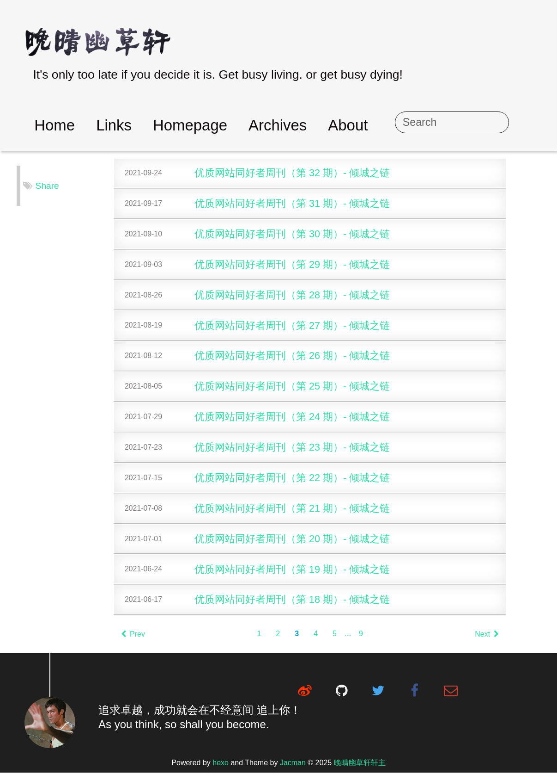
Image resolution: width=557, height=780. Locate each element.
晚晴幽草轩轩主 (360, 770)
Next (497, 641)
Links (160, 125)
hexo (220, 770)
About (394, 125)
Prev (144, 641)
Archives (324, 125)
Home (100, 125)
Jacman (293, 770)
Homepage (236, 125)
